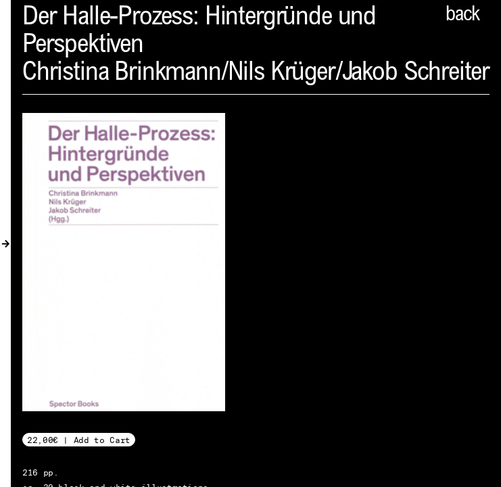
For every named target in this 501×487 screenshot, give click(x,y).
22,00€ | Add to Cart (78, 440)
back (462, 15)
